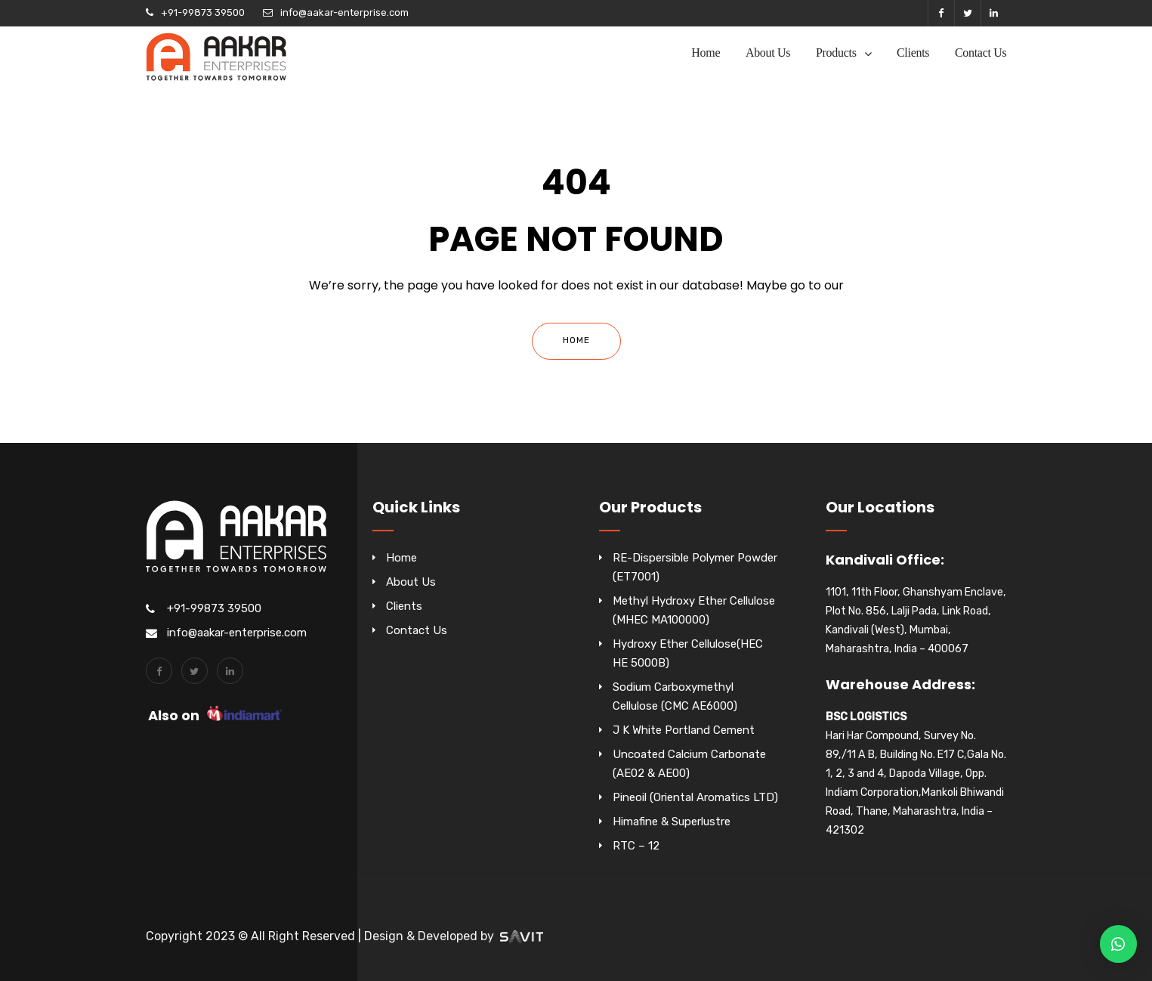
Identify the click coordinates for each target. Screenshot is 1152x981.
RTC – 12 (636, 846)
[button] (1118, 944)
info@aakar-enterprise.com (344, 12)
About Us (768, 52)
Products (836, 52)
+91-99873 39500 (203, 12)
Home (705, 52)
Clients (913, 52)
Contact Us (981, 52)
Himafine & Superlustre (671, 821)
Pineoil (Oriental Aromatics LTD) (695, 797)
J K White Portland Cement (684, 730)
